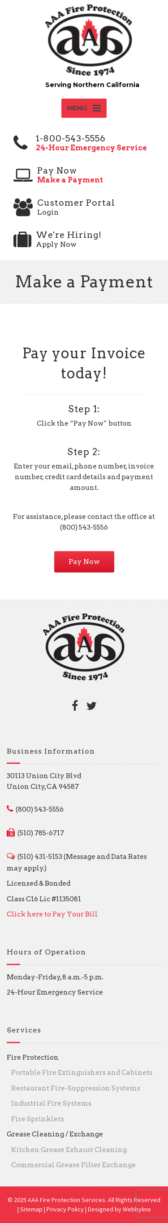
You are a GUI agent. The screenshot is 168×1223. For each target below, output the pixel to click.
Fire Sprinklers (37, 1119)
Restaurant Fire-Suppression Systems (75, 1088)
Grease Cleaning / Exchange (55, 1134)
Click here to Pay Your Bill (52, 914)
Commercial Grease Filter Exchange (73, 1165)
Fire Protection (33, 1057)
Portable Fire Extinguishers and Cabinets (81, 1073)
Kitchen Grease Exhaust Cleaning (69, 1150)
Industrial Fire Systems (51, 1103)
